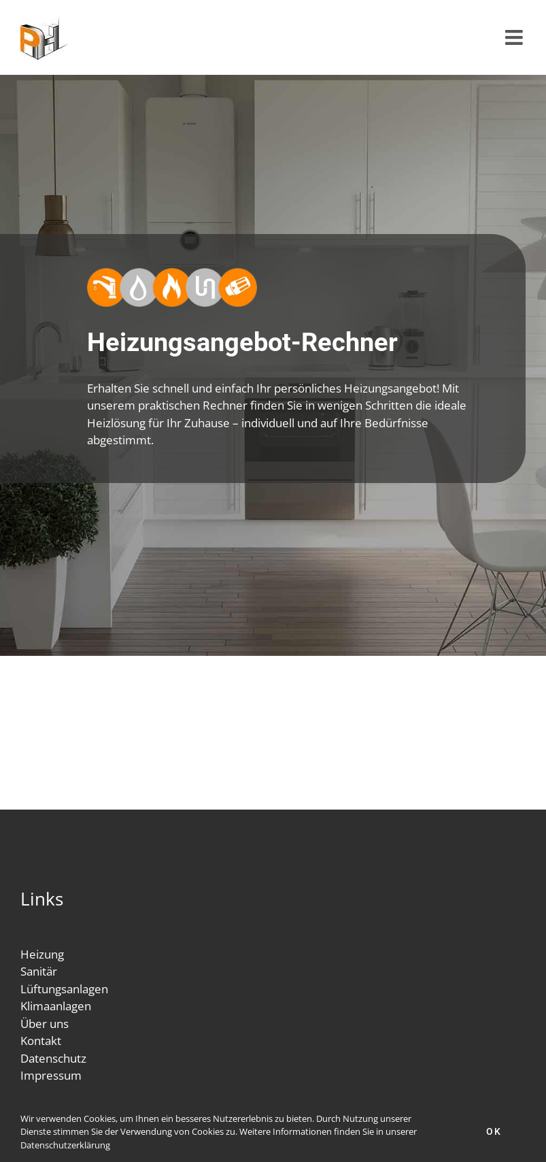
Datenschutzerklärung (65, 1145)
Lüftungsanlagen (64, 989)
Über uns (44, 1023)
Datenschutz (53, 1058)
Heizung (42, 954)
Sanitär (38, 971)
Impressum (51, 1075)
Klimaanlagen (55, 1006)
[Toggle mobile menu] (515, 37)
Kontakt (40, 1040)
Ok (494, 1131)
